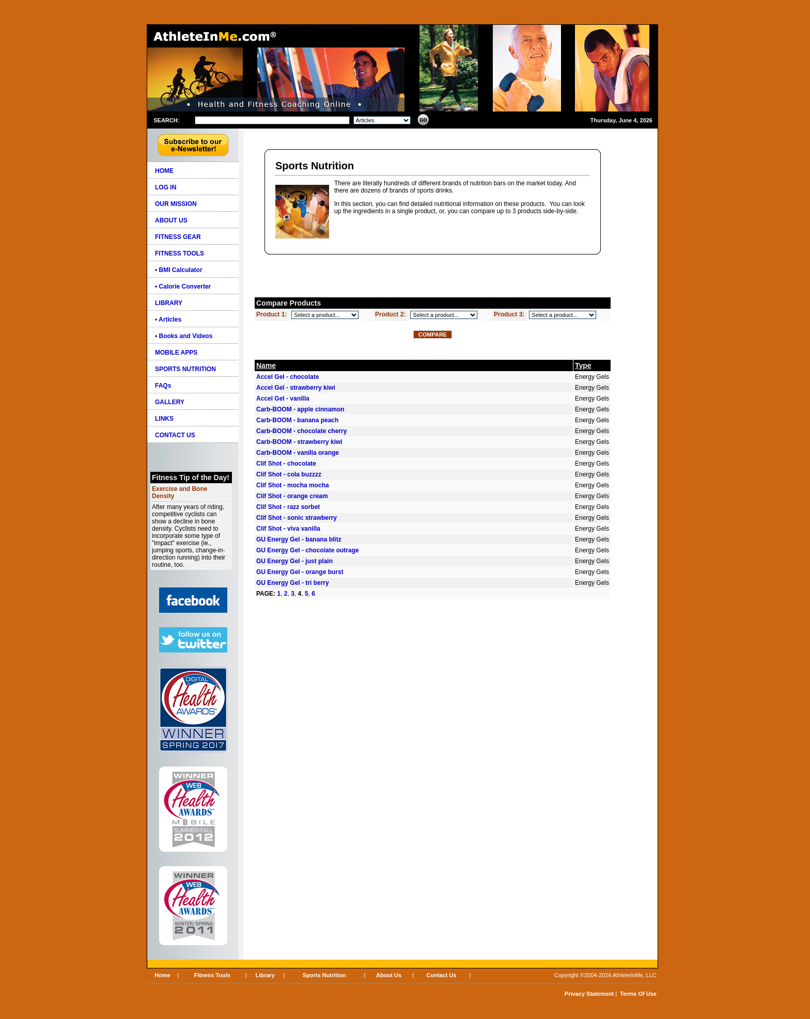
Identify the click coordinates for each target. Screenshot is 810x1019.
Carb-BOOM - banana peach (297, 420)
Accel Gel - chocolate (287, 376)
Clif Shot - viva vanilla (288, 528)
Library (264, 975)
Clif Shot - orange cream (292, 496)
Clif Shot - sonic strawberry (296, 517)
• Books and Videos (183, 336)
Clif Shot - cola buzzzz (288, 474)
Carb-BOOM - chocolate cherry (301, 431)
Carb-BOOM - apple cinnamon (300, 409)
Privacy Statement (589, 994)
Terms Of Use (638, 994)
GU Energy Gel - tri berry (292, 582)
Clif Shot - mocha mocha (292, 485)
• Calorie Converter (183, 286)
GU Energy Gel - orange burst (300, 572)
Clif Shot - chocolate (286, 463)
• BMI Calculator (178, 270)
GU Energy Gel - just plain (294, 561)
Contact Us (442, 975)
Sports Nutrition (324, 975)
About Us (388, 975)
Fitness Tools (212, 975)
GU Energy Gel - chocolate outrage (307, 550)
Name (266, 365)
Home (162, 975)
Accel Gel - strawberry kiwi (295, 387)
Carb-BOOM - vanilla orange (297, 452)
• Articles (168, 319)
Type (583, 365)
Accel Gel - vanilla (282, 398)
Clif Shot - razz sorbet (288, 507)
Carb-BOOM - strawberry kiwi (299, 441)
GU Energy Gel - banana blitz (298, 539)
